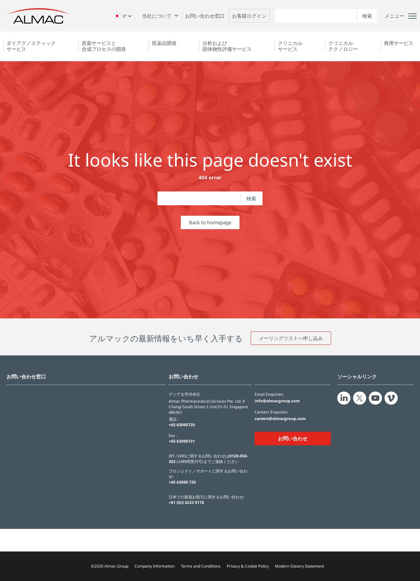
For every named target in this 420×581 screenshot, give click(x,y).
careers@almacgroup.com (280, 418)
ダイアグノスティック (31, 46)
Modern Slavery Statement (299, 566)
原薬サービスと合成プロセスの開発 (104, 46)
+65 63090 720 (182, 482)
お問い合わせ (292, 438)
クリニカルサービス (290, 46)
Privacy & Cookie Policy (248, 566)
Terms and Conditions (200, 566)
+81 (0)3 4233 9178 (186, 502)
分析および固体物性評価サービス (227, 46)
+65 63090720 (182, 425)
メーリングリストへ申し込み (291, 338)
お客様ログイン (249, 15)
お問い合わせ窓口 (204, 15)
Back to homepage (210, 222)
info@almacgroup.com (277, 401)
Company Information (155, 566)
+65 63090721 (182, 441)
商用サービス (398, 43)
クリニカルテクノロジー (343, 46)
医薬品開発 (164, 43)
